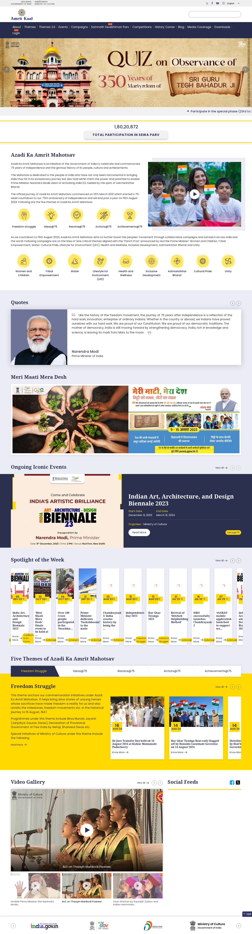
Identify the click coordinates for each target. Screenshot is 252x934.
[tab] (232, 765)
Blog (181, 27)
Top (247, 914)
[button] (245, 69)
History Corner (165, 27)
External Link (126, 69)
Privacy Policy (70, 923)
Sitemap (15, 923)
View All (219, 467)
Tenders (56, 923)
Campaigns (79, 27)
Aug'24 (117, 711)
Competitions (142, 27)
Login (16, 33)
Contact (85, 923)
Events (63, 27)
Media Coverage (199, 27)
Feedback (28, 923)
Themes (30, 27)
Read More (139, 532)
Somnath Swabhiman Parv (110, 27)
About (17, 27)
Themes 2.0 (47, 27)
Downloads (222, 27)
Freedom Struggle (33, 668)
